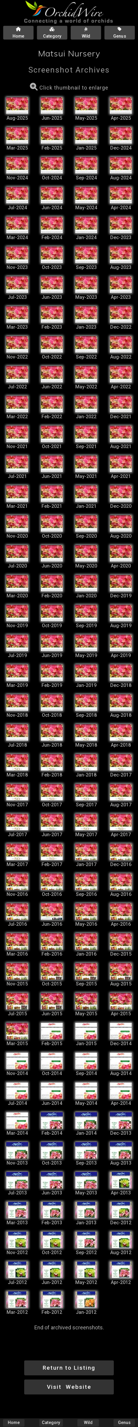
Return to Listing (69, 1367)
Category (51, 1422)
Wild (88, 1422)
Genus (124, 1422)
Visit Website (69, 1386)
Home (14, 1422)
